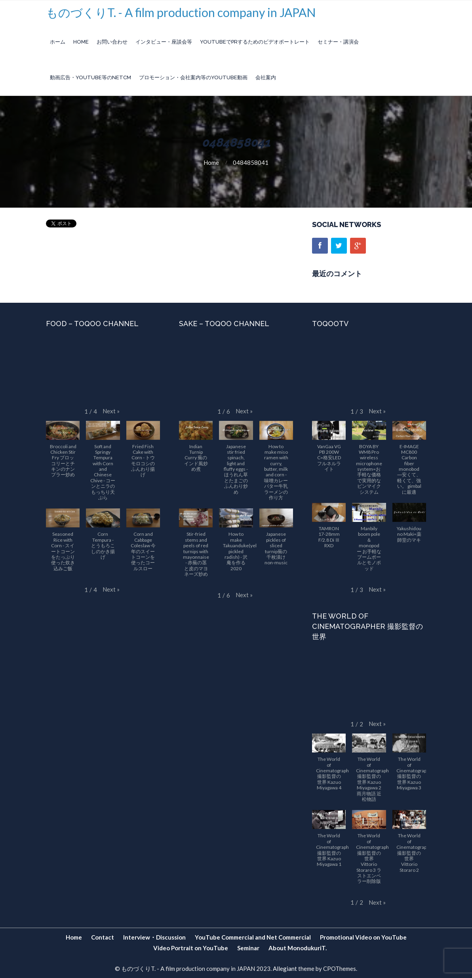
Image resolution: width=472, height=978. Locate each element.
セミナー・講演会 (338, 42)
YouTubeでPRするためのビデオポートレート (255, 42)
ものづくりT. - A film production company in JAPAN (181, 12)
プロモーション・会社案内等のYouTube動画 (193, 77)
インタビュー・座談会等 (163, 42)
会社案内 (265, 77)
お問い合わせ (112, 42)
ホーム (57, 42)
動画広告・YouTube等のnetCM (90, 77)
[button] (111, 411)
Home (81, 42)
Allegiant (285, 968)
